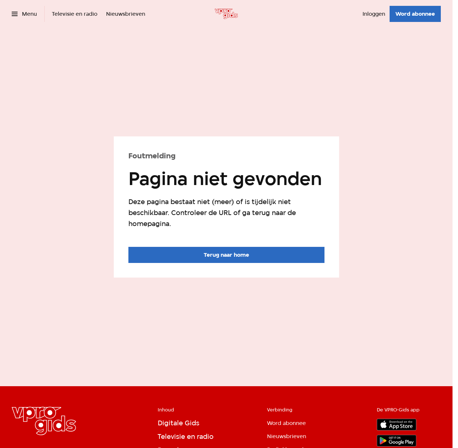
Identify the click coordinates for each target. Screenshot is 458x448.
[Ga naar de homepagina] (226, 255)
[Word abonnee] (415, 14)
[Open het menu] (24, 14)
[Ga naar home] (226, 14)
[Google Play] (396, 441)
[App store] (396, 424)
